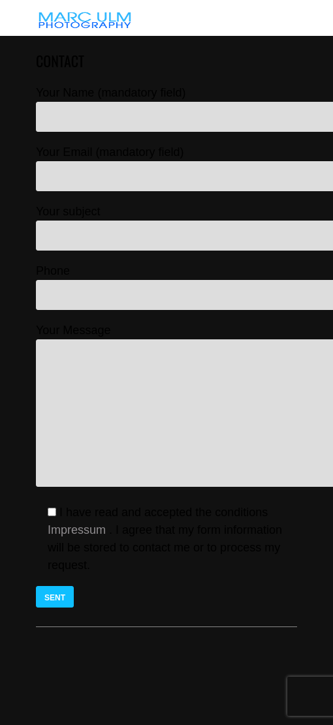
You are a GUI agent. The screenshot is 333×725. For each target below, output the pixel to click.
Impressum (77, 529)
